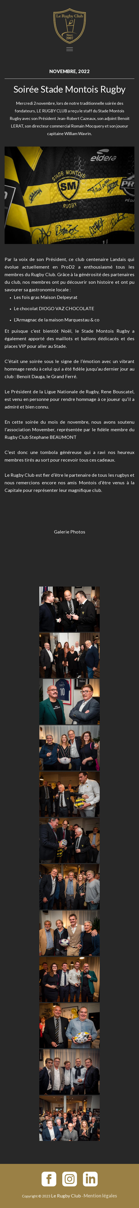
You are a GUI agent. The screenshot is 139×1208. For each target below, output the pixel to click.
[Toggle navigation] (69, 49)
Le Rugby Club (66, 1195)
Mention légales (100, 1195)
